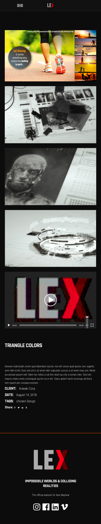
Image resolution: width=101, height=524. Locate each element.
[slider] (48, 325)
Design (31, 401)
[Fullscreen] (92, 325)
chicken (21, 401)
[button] (50, 300)
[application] (50, 300)
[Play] (8, 325)
